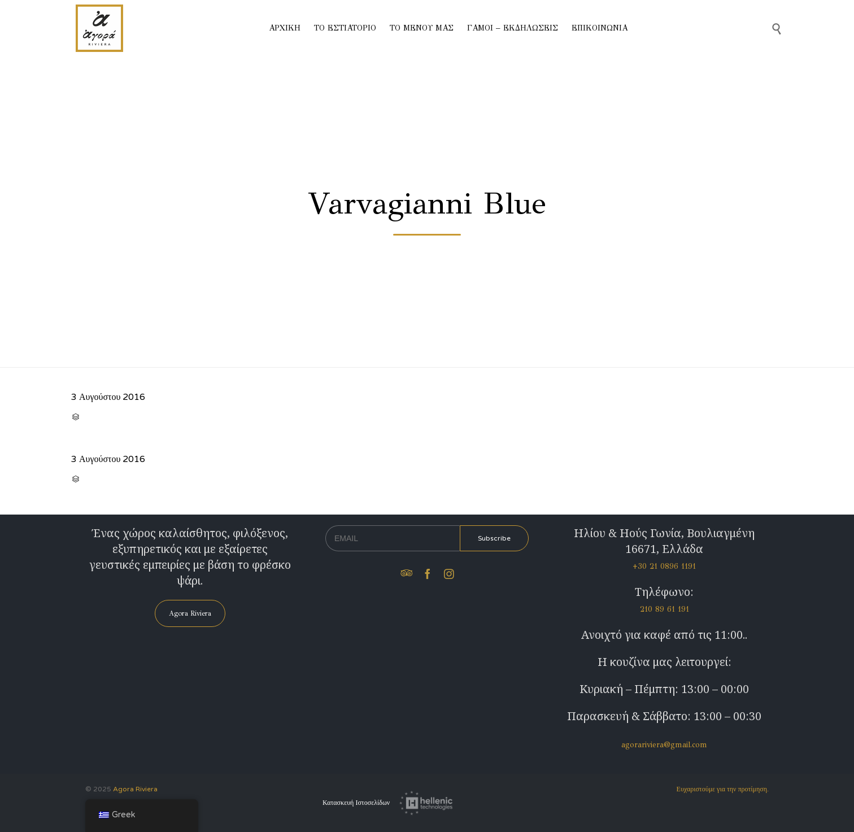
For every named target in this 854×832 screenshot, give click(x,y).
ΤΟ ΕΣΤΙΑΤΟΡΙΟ (345, 28)
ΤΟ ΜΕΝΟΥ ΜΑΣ (422, 28)
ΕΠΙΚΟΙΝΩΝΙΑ (600, 28)
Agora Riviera (135, 789)
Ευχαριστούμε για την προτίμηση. (723, 789)
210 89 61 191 (664, 609)
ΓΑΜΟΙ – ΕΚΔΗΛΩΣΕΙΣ (512, 28)
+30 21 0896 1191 (664, 566)
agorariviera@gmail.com (664, 745)
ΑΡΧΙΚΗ (284, 28)
